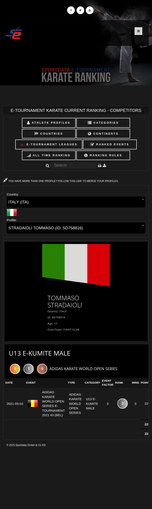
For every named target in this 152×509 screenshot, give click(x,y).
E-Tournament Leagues (48, 144)
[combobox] (76, 202)
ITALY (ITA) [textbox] (18, 202)
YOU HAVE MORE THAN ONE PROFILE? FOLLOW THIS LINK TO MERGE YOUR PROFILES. (60, 181)
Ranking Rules (103, 155)
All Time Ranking (49, 155)
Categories (103, 122)
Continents (103, 133)
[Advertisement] (76, 478)
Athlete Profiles (48, 122)
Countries (48, 133)
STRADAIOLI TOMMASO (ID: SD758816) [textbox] (45, 228)
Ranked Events (110, 144)
